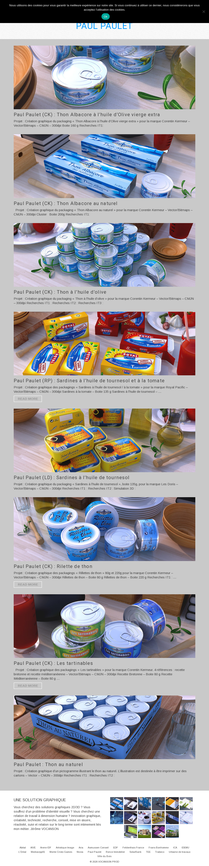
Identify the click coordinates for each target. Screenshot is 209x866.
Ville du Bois (104, 856)
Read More (28, 399)
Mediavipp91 (38, 852)
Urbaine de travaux (180, 852)
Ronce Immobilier (115, 852)
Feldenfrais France (133, 847)
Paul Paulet (94, 852)
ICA (175, 847)
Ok (105, 16)
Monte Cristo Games (61, 852)
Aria (81, 847)
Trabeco (159, 852)
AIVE (33, 847)
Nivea (80, 852)
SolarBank (135, 852)
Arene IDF (45, 847)
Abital (23, 847)
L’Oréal (22, 852)
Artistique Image (65, 847)
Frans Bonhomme (159, 847)
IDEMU (185, 847)
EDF (115, 847)
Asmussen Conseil (98, 847)
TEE (148, 852)
